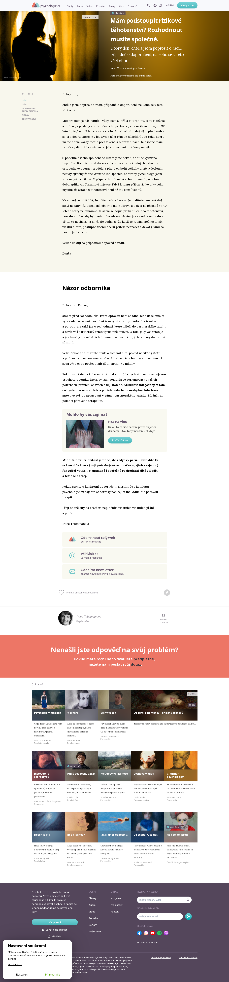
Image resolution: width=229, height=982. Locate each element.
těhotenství (29, 119)
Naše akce (95, 931)
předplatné (143, 659)
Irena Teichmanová (88, 616)
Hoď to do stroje (178, 835)
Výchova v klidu (144, 773)
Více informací (15, 964)
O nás (131, 6)
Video (90, 6)
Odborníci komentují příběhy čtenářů (158, 713)
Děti (24, 101)
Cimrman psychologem (176, 775)
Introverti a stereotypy (42, 775)
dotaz (136, 664)
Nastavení (22, 974)
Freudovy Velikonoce (114, 773)
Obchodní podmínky (161, 957)
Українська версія (147, 942)
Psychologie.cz (46, 5)
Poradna (100, 6)
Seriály (112, 6)
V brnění (72, 713)
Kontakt (115, 911)
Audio (80, 6)
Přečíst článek (120, 440)
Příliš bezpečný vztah (81, 773)
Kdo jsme (116, 898)
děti (24, 105)
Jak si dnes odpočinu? (114, 835)
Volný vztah (108, 713)
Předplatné (187, 5)
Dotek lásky (42, 835)
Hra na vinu (117, 421)
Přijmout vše (52, 974)
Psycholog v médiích (47, 713)
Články (70, 6)
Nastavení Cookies (188, 957)
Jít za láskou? (76, 835)
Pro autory (117, 905)
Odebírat (188, 916)
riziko (25, 115)
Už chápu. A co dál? (146, 835)
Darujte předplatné (54, 929)
